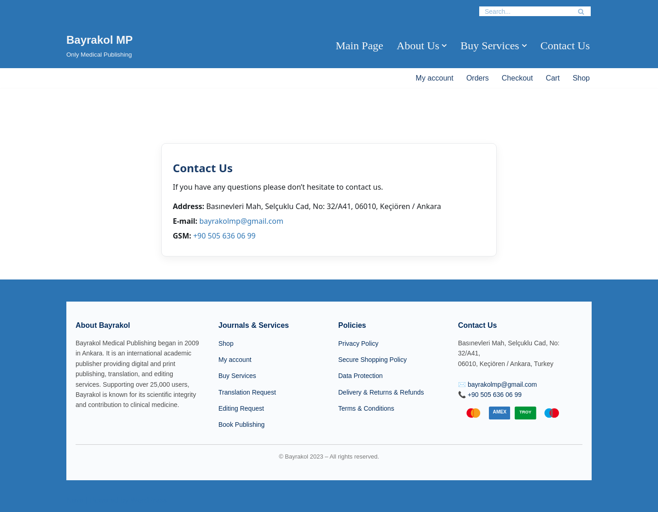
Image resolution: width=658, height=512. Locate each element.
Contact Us (565, 46)
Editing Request (241, 408)
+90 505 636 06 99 (224, 236)
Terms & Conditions (366, 408)
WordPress (148, 500)
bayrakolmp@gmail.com (241, 221)
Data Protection (360, 375)
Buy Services (237, 375)
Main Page (359, 46)
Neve (74, 500)
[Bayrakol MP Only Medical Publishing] (99, 45)
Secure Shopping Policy (372, 359)
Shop (581, 78)
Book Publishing (241, 424)
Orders (477, 78)
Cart (552, 78)
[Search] (524, 11)
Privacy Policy (358, 343)
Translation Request (247, 392)
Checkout (517, 78)
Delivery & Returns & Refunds (381, 392)
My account (434, 78)
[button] (444, 45)
